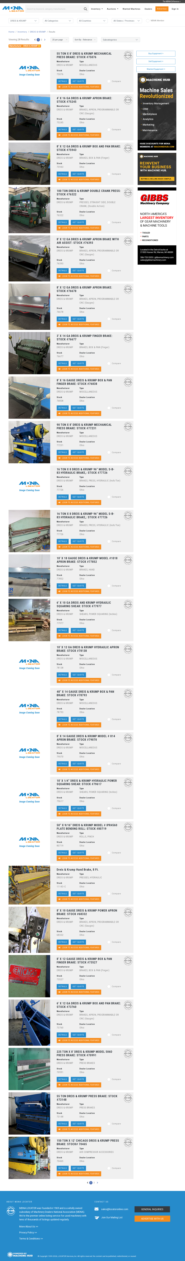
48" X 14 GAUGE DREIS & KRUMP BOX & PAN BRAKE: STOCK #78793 (85, 693)
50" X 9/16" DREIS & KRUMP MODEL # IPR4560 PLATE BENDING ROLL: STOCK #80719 (87, 826)
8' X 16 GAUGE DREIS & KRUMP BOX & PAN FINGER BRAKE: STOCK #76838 (84, 382)
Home (12, 32)
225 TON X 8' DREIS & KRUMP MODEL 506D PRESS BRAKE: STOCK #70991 (84, 1053)
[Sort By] (85, 39)
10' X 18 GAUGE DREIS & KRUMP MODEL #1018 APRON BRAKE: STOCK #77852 (87, 560)
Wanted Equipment (156, 69)
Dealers (148, 9)
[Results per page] (60, 39)
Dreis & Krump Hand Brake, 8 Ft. (78, 869)
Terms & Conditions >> (31, 1238)
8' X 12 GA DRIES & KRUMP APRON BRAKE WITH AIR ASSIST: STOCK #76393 (88, 241)
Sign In (175, 9)
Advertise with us (152, 1218)
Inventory (22, 32)
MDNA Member (155, 21)
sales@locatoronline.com (114, 1209)
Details (62, 81)
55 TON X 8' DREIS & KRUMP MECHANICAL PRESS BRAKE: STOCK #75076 (84, 55)
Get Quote (78, 81)
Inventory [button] (96, 9)
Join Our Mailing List (111, 1217)
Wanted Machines (131, 9)
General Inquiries (152, 1209)
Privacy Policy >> (28, 1232)
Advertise (162, 9)
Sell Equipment (156, 61)
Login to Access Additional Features (78, 87)
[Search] (53, 9)
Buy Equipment (156, 53)
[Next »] (45, 39)
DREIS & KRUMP (38, 32)
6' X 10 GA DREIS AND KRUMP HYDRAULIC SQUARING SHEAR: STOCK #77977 (84, 604)
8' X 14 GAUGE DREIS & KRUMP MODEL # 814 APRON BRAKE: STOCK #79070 (86, 737)
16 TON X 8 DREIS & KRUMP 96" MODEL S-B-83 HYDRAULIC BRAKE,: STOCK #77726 (85, 471)
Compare (114, 81)
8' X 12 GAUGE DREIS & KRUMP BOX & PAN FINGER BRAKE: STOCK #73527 (84, 960)
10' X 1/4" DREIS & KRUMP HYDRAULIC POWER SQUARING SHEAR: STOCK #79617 (87, 782)
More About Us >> (28, 1226)
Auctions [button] (112, 9)
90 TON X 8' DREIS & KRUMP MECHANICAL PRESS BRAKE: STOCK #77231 (84, 426)
